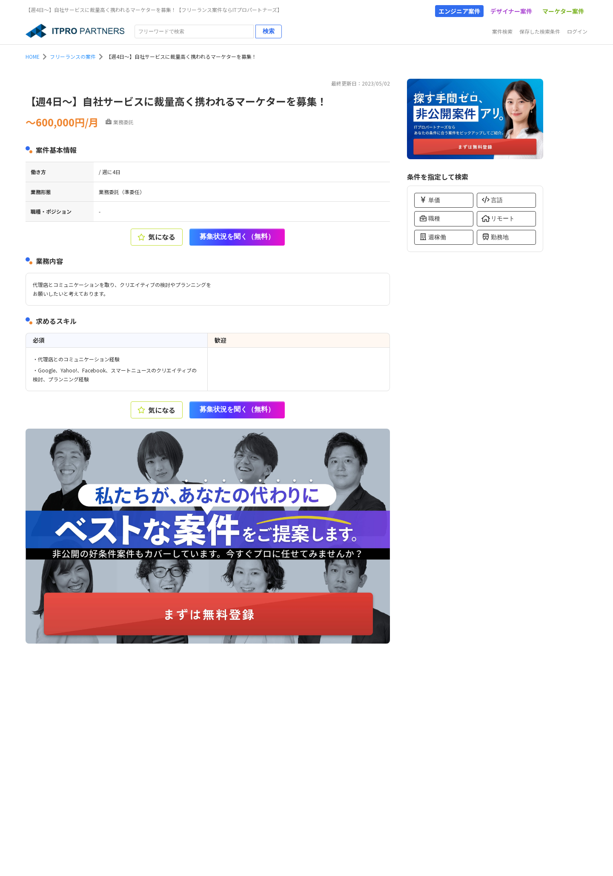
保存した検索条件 (539, 31)
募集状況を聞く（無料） (237, 236)
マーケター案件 (563, 11)
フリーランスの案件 (73, 56)
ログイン (577, 31)
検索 (269, 31)
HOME (33, 56)
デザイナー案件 (511, 11)
